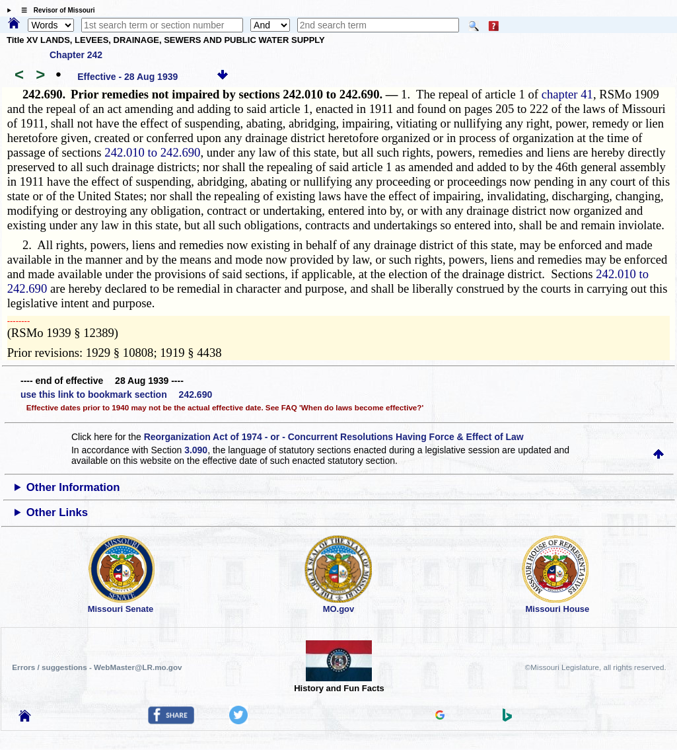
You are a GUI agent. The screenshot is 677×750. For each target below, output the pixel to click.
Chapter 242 (76, 55)
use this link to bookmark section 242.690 (116, 394)
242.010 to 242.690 (152, 152)
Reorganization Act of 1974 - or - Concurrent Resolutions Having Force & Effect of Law (334, 436)
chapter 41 (567, 94)
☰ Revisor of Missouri (55, 10)
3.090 (195, 450)
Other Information (73, 487)
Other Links (57, 512)
